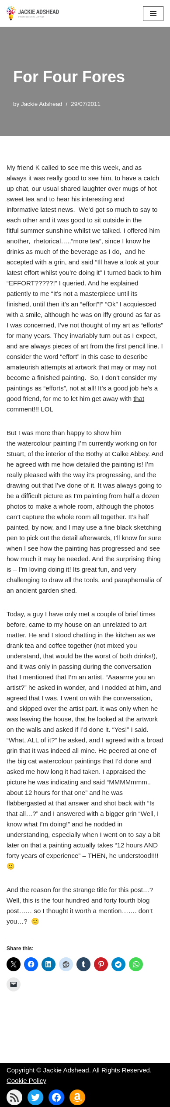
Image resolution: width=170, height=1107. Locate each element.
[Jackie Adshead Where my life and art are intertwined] (33, 13)
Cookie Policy (26, 1080)
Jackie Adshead (41, 104)
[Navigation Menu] (153, 13)
